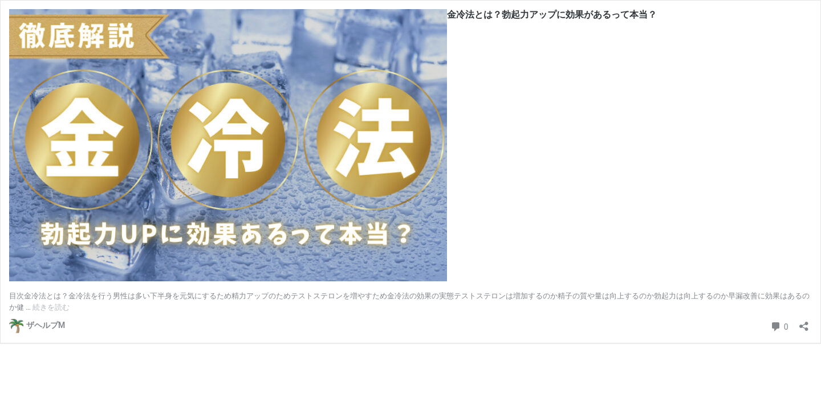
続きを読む (51, 307)
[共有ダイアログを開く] (804, 322)
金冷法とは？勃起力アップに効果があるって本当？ (552, 14)
